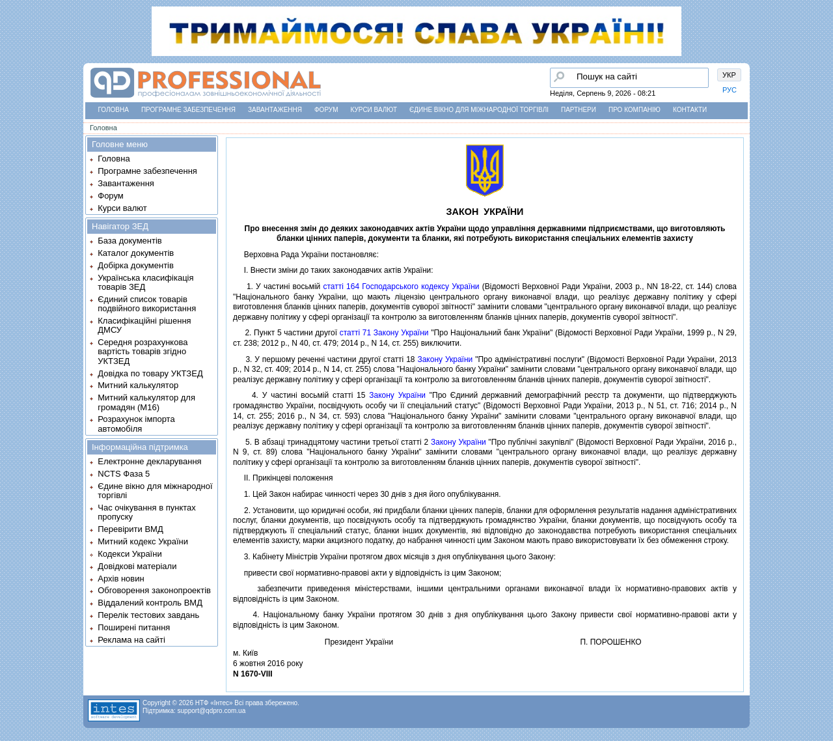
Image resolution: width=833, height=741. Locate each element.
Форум (326, 109)
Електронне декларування (149, 461)
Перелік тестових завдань (148, 615)
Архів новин (121, 578)
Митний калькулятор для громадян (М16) (146, 402)
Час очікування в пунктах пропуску (147, 512)
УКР (729, 75)
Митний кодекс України (143, 541)
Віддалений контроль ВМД (150, 603)
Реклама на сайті (131, 640)
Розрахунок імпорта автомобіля (136, 423)
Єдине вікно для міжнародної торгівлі (479, 109)
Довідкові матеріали (137, 566)
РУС (729, 90)
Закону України (444, 359)
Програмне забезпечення (188, 109)
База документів (130, 240)
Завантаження (275, 109)
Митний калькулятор (138, 385)
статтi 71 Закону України (384, 332)
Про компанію (634, 109)
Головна (113, 109)
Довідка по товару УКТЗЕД (150, 373)
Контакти (690, 109)
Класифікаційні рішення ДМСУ (144, 325)
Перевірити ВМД (130, 529)
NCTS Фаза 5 (124, 474)
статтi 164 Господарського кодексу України (401, 286)
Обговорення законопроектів (154, 590)
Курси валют (374, 109)
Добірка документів (136, 265)
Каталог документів (136, 253)
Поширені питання (134, 627)
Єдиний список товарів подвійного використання (147, 303)
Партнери (578, 109)
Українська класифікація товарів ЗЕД (145, 282)
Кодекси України (129, 554)
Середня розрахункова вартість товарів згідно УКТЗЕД (142, 351)
